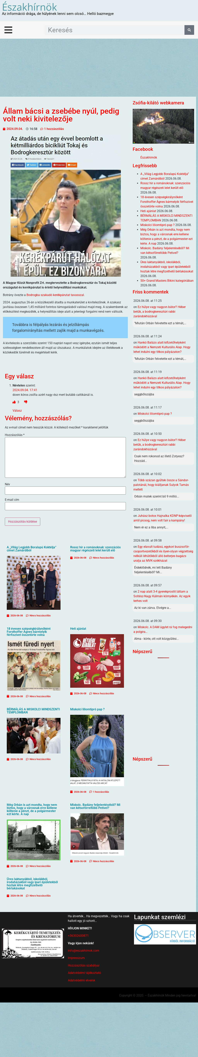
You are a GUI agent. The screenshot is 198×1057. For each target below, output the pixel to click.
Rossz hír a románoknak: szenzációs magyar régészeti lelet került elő (95, 548)
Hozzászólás (15, 435)
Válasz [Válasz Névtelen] (17, 410)
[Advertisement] (99, 68)
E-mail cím (12, 499)
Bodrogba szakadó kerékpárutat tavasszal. (55, 295)
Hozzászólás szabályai (83, 965)
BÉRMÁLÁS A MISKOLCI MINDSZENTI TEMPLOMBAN (33, 710)
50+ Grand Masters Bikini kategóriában (167, 280)
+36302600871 (78, 936)
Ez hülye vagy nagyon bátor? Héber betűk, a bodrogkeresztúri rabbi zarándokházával (159, 311)
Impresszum (76, 958)
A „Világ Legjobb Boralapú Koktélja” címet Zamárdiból (31, 548)
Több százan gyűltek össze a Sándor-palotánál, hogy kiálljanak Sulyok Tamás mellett (161, 484)
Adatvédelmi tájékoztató (84, 973)
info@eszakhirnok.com (83, 950)
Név (7, 484)
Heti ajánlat (78, 628)
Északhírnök (29, 7)
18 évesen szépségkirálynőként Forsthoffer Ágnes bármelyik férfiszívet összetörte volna (28, 632)
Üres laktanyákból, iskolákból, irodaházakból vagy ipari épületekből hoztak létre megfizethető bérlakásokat (32, 883)
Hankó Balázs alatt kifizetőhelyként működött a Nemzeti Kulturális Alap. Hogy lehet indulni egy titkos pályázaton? (161, 347)
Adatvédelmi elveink (81, 980)
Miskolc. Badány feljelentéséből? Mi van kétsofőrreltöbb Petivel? (95, 806)
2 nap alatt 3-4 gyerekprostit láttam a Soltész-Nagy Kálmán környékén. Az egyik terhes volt (161, 596)
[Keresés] (189, 30)
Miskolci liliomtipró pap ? (87, 709)
